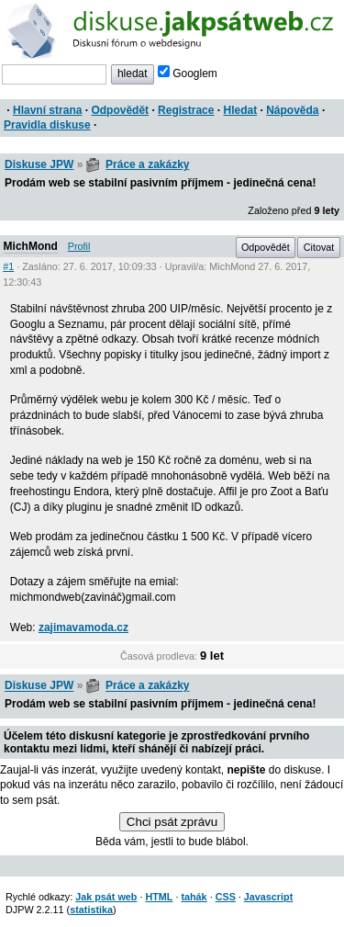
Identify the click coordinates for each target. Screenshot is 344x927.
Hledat (240, 110)
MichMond (31, 246)
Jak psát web (106, 896)
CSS (226, 896)
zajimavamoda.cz (83, 627)
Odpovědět (120, 110)
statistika (91, 909)
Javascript (268, 896)
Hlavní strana (47, 110)
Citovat (319, 247)
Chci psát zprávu (172, 822)
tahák (193, 896)
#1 (8, 266)
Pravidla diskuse (47, 125)
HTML (158, 896)
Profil (79, 246)
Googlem (187, 73)
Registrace (186, 110)
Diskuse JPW (39, 164)
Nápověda (292, 110)
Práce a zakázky (147, 164)
